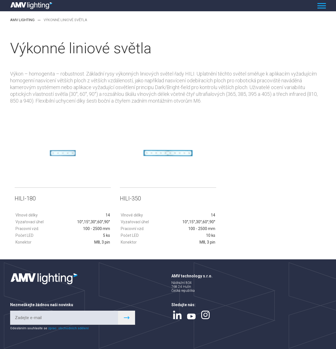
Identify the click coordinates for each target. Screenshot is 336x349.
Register (126, 318)
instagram (205, 315)
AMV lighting (22, 20)
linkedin (177, 315)
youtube (191, 316)
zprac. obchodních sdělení (68, 328)
